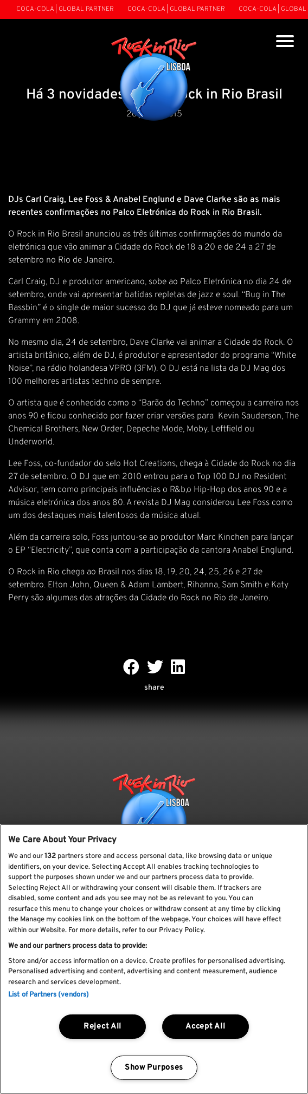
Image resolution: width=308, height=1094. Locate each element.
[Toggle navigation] (285, 42)
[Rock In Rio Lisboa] (154, 80)
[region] (154, 959)
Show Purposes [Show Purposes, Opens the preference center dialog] (154, 1068)
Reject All (102, 1026)
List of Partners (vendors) (48, 995)
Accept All (205, 1026)
